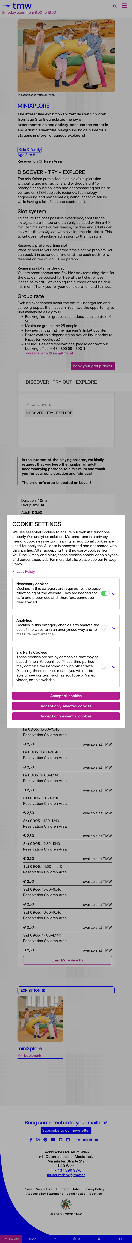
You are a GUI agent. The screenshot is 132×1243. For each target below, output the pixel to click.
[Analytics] (105, 627)
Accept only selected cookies (66, 706)
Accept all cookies (66, 696)
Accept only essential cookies (66, 716)
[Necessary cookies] (105, 593)
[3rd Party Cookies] (105, 666)
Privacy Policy (23, 571)
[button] (113, 594)
